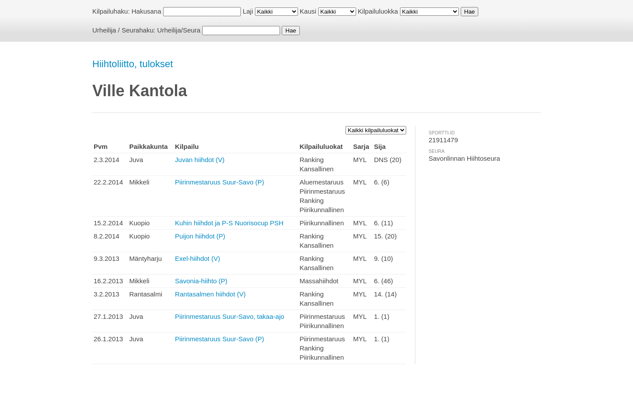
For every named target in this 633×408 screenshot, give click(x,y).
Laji (248, 11)
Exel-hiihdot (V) (197, 258)
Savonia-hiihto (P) (201, 281)
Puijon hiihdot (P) (200, 236)
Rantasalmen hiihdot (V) (210, 294)
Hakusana (146, 11)
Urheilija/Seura (178, 30)
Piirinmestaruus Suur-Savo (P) (219, 182)
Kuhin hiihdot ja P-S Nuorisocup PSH (229, 223)
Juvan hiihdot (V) (200, 159)
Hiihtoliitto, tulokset (132, 63)
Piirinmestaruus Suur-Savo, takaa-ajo (229, 316)
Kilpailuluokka (378, 11)
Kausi (308, 11)
